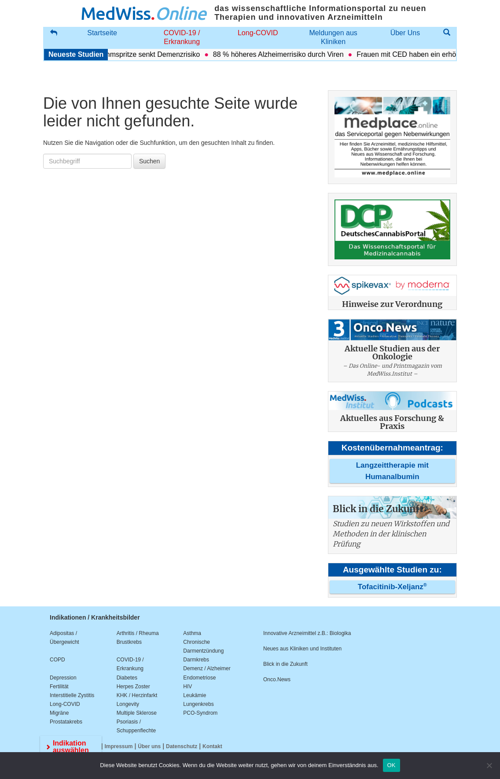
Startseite (102, 33)
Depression (63, 678)
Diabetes (127, 678)
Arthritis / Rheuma (138, 633)
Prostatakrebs (66, 722)
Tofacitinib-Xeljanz (392, 587)
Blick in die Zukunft (285, 664)
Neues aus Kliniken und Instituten (302, 649)
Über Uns (405, 33)
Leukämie (194, 695)
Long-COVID (258, 33)
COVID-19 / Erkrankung (182, 37)
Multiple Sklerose (137, 713)
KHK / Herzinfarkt (137, 695)
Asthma (192, 633)
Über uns (149, 746)
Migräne (59, 713)
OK (391, 765)
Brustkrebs (129, 642)
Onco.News (276, 679)
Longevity (128, 704)
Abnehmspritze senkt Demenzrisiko (148, 54)
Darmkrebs (196, 660)
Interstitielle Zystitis (72, 695)
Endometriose (199, 678)
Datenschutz (181, 746)
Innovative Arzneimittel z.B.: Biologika (307, 633)
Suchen (149, 161)
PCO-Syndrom (200, 713)
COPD (57, 660)
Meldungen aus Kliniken (333, 37)
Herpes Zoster (133, 686)
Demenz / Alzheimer (206, 668)
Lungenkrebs (198, 704)
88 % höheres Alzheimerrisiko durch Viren (282, 54)
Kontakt (212, 746)
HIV (187, 686)
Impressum (119, 746)
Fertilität (59, 686)
